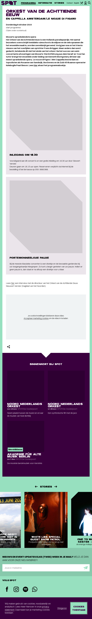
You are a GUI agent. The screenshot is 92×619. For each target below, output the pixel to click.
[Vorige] (36, 487)
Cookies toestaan (78, 608)
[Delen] (8, 346)
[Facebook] (7, 589)
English (76, 3)
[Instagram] (16, 589)
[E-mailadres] (46, 567)
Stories (59, 3)
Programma (28, 3)
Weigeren (62, 608)
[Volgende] (56, 487)
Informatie (45, 3)
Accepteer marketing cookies (36, 318)
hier (35, 65)
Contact (70, 3)
